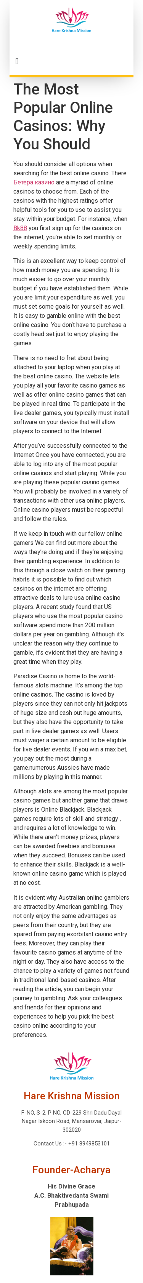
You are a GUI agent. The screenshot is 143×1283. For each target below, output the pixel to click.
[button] (71, 61)
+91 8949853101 (88, 1143)
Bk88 (20, 228)
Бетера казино (34, 182)
